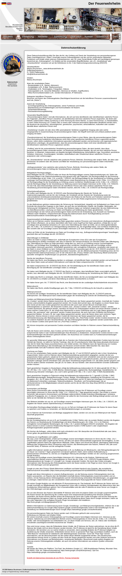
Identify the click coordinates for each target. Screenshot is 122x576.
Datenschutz (12, 82)
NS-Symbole (12, 86)
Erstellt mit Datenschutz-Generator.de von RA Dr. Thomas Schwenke (53, 558)
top (119, 567)
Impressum (12, 84)
